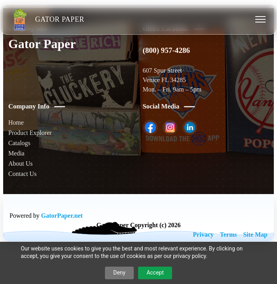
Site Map (255, 234)
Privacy (203, 234)
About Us (20, 163)
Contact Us (22, 173)
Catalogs (19, 143)
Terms (228, 234)
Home (16, 122)
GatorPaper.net (62, 215)
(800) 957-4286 (166, 50)
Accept (155, 272)
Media (16, 153)
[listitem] (150, 127)
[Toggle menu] (260, 19)
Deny (119, 272)
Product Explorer (30, 132)
